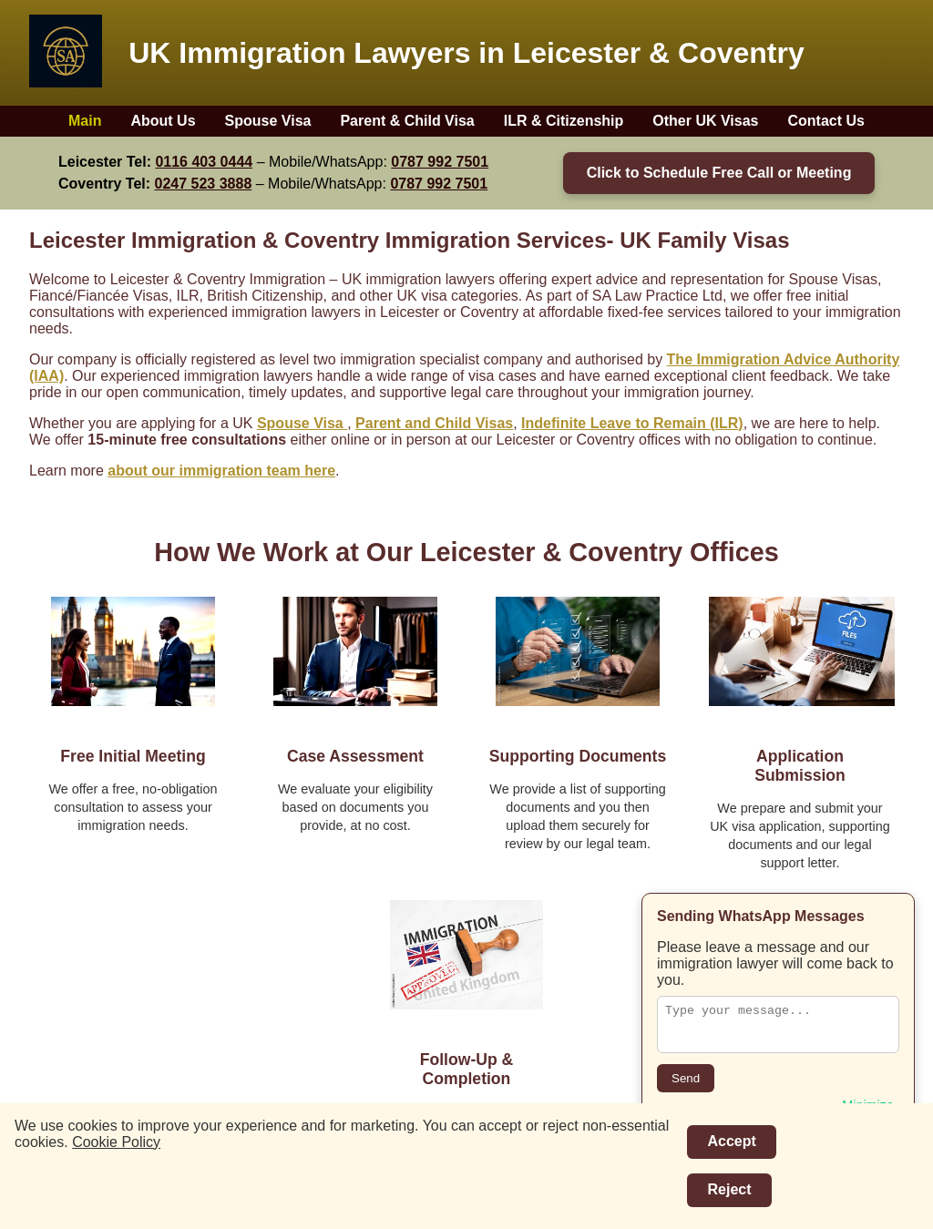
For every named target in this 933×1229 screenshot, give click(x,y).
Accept (731, 1141)
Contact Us (826, 120)
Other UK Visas (705, 120)
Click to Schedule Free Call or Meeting (719, 172)
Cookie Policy (116, 1142)
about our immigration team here (221, 470)
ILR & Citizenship (564, 120)
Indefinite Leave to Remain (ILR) (632, 423)
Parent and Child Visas (434, 423)
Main (84, 120)
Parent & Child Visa (407, 120)
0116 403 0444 (203, 161)
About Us (162, 120)
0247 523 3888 (203, 183)
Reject (729, 1189)
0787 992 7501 (439, 161)
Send (686, 1078)
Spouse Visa (268, 120)
